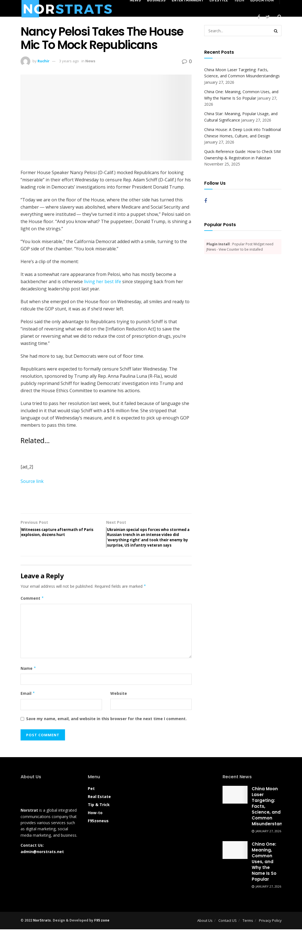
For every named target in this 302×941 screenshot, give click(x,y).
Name (28, 680)
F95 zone (101, 932)
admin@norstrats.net (42, 863)
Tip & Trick (99, 816)
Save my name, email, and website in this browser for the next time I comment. (106, 730)
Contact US (227, 932)
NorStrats (42, 932)
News (90, 60)
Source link (32, 481)
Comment (32, 610)
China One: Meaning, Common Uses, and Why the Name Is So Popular (264, 873)
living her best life (102, 281)
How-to (95, 824)
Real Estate (99, 808)
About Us (205, 932)
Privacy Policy (270, 932)
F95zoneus (98, 832)
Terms (248, 932)
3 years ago (69, 60)
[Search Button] (275, 30)
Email (28, 705)
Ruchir (43, 60)
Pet (91, 799)
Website (118, 705)
